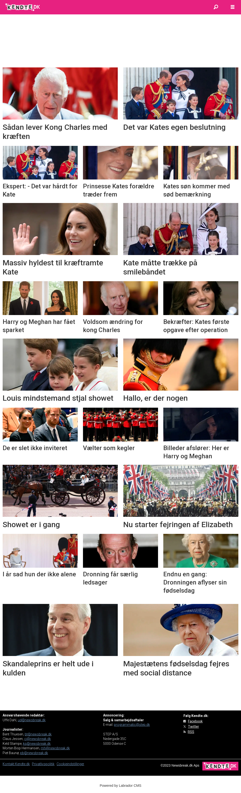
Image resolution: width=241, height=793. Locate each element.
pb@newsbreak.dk (34, 753)
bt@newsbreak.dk (38, 734)
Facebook (195, 721)
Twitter (193, 726)
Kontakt (9, 764)
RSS (191, 732)
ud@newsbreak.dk (32, 720)
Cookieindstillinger (70, 764)
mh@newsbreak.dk (55, 748)
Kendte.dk (22, 764)
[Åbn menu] (232, 7)
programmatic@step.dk (132, 725)
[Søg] (215, 7)
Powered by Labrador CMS (120, 785)
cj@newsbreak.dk (37, 739)
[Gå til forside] (23, 7)
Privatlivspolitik (43, 764)
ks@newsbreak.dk (37, 743)
